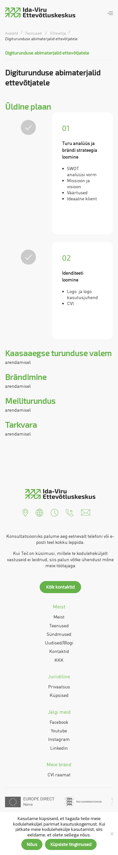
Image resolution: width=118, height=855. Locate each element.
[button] (25, 512)
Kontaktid (59, 651)
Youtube (59, 730)
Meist (59, 617)
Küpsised (59, 695)
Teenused (59, 625)
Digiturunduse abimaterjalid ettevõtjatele (47, 53)
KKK (59, 660)
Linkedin (59, 748)
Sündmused (59, 634)
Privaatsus (59, 686)
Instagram (59, 739)
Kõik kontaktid (60, 587)
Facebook (59, 722)
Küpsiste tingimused (70, 844)
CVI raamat (59, 774)
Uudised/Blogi (59, 642)
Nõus (32, 844)
